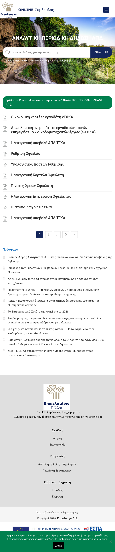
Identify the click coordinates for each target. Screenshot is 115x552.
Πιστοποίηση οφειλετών (31, 207)
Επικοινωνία (57, 444)
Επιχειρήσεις (67, 60)
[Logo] (57, 398)
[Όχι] (110, 543)
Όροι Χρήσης (70, 512)
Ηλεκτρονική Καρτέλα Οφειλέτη (37, 175)
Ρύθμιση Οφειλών (26, 153)
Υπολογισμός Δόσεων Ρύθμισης (37, 164)
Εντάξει (58, 545)
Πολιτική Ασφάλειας (47, 512)
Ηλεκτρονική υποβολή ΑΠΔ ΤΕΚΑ (38, 143)
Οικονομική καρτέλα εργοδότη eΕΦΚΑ (42, 117)
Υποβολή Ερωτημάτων (57, 470)
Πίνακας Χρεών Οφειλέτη (32, 186)
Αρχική (57, 438)
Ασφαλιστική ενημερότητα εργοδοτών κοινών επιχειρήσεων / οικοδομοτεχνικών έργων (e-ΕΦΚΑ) (53, 130)
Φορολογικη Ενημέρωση (44, 60)
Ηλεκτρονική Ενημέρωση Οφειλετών (41, 196)
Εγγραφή (57, 496)
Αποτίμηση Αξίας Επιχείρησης (57, 464)
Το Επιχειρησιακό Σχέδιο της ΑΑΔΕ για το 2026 (38, 311)
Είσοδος (57, 490)
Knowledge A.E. (67, 518)
